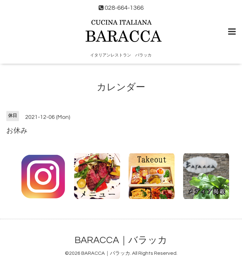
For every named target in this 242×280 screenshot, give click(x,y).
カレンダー (121, 87)
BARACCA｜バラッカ (121, 240)
